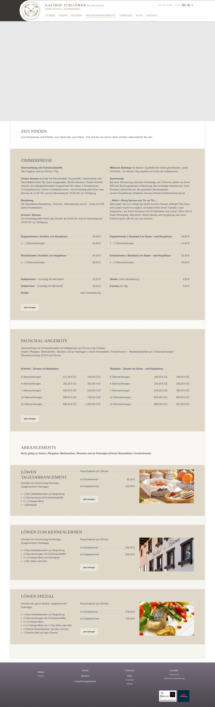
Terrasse (125, 15)
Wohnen (76, 15)
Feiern (63, 15)
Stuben (50, 15)
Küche (41, 676)
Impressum (174, 674)
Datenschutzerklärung (174, 678)
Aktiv (139, 15)
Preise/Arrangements (101, 16)
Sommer (130, 680)
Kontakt (152, 15)
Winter (130, 684)
